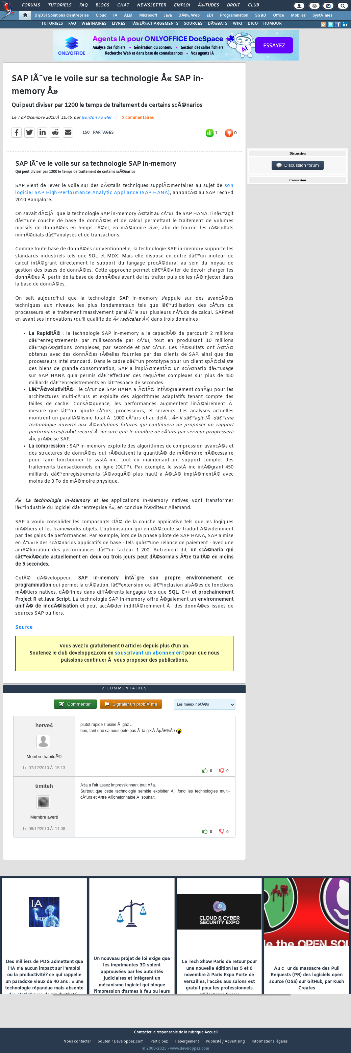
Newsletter (151, 5)
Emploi (182, 5)
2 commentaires (138, 122)
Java (168, 15)
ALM (128, 15)
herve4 (44, 738)
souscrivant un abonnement (149, 657)
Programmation (234, 15)
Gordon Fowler (96, 122)
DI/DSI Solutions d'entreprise (61, 15)
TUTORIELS (52, 23)
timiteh (44, 799)
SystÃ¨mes (322, 15)
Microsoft (148, 15)
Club (253, 5)
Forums (31, 5)
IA (115, 15)
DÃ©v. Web (189, 15)
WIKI (237, 23)
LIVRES (118, 23)
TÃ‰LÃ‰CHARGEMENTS (154, 23)
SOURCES (193, 23)
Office (278, 15)
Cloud (101, 15)
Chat (123, 5)
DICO (253, 23)
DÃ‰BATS (217, 23)
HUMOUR (272, 23)
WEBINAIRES (93, 23)
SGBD (260, 15)
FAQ (83, 5)
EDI (209, 15)
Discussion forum (297, 165)
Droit (233, 5)
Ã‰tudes (208, 5)
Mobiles (298, 15)
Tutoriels (59, 5)
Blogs (102, 5)
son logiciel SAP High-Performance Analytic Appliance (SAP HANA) (124, 194)
